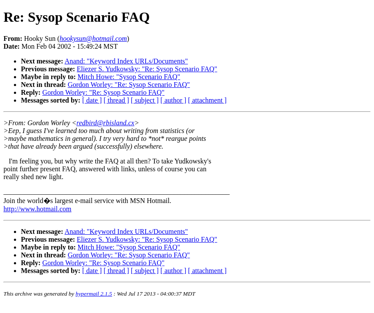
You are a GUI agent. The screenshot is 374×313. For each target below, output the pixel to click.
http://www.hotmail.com (37, 209)
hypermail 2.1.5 (94, 293)
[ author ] (173, 100)
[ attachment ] (207, 100)
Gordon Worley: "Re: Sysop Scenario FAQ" (129, 84)
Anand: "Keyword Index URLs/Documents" (126, 61)
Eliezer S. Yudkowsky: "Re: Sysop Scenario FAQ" (147, 69)
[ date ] (92, 100)
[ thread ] (116, 100)
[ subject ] (145, 100)
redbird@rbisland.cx (105, 123)
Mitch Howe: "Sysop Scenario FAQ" (128, 76)
